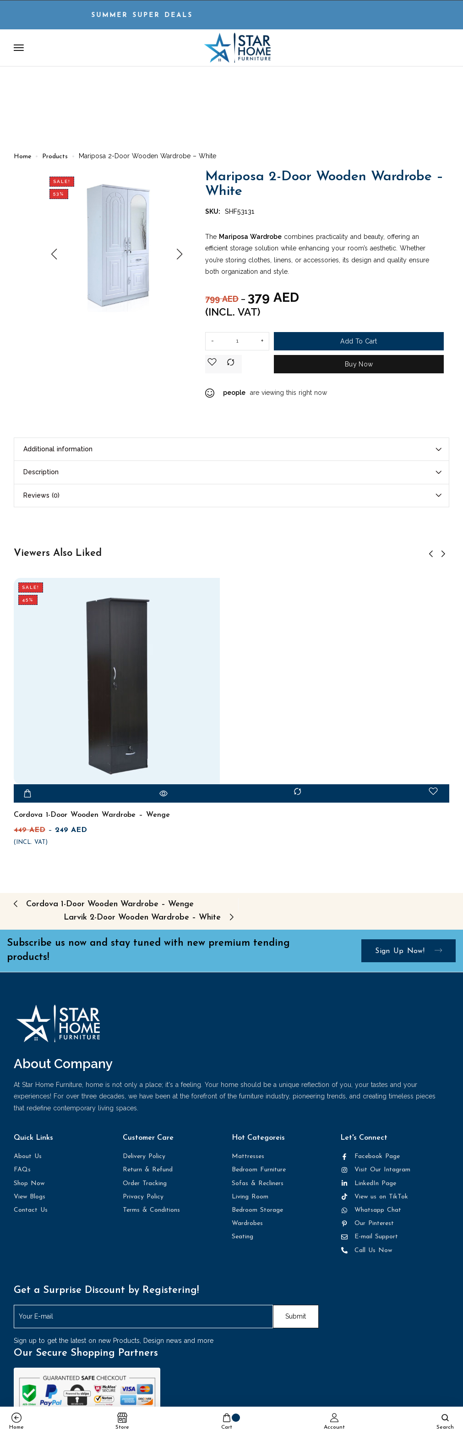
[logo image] (237, 47)
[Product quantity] (237, 345)
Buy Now (359, 367)
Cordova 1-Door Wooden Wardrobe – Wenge (92, 818)
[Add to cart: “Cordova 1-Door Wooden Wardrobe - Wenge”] (27, 797)
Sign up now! (408, 954)
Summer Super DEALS (158, 15)
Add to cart (358, 345)
